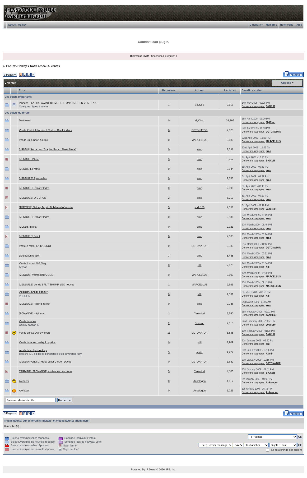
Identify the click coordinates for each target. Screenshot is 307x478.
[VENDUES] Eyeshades (33, 178)
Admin (269, 353)
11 (168, 332)
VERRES (24, 295)
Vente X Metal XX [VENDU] (35, 245)
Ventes (55, 66)
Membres (271, 24)
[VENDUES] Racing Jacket (34, 303)
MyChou (199, 120)
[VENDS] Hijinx (28, 226)
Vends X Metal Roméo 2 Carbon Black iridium (45, 130)
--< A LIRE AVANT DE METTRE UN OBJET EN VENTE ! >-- (63, 102)
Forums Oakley (16, 66)
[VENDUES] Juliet (29, 236)
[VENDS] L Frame (29, 168)
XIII (200, 265)
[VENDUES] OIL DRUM (33, 197)
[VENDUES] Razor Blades (34, 188)
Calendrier (256, 24)
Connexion (157, 56)
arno (199, 149)
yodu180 (200, 207)
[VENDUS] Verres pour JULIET (37, 274)
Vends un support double (33, 139)
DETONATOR (199, 130)
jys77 (199, 352)
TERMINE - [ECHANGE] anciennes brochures (45, 371)
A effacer (24, 381)
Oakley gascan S (29, 324)
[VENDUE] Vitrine (29, 159)
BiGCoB (199, 104)
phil (199, 342)
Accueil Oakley (17, 24)
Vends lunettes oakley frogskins (37, 342)
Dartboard (25, 120)
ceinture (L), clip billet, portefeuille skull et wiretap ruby (50, 353)
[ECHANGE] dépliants (32, 313)
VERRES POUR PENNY (33, 292)
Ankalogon (199, 381)
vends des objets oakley (33, 350)
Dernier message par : (253, 106)
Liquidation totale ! (29, 255)
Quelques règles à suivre (33, 106)
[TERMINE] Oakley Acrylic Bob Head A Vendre (46, 207)
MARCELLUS (199, 139)
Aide (299, 24)
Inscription (169, 56)
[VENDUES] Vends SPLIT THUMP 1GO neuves (46, 284)
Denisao (199, 323)
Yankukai (199, 313)
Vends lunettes (27, 321)
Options (286, 82)
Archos (23, 267)
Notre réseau (38, 66)
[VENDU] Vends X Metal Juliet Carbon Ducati (45, 361)
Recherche (286, 24)
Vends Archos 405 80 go (33, 263)
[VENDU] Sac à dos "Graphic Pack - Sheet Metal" (47, 149)
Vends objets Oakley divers (35, 332)
